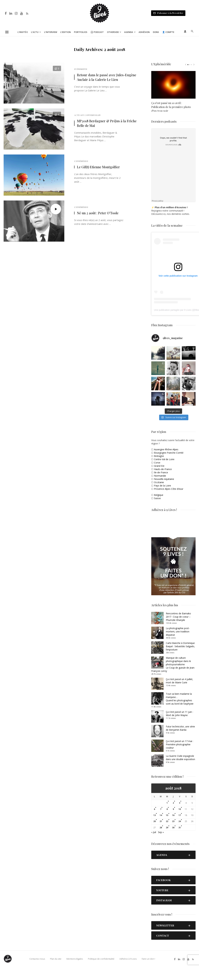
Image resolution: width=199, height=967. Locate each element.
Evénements (80, 69)
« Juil (153, 832)
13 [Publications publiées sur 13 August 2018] (154, 815)
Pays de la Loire (162, 485)
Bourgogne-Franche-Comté (168, 452)
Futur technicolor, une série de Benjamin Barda (180, 728)
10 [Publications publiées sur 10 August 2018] (179, 809)
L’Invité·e (23, 32)
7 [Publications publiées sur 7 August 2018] (160, 809)
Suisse (157, 498)
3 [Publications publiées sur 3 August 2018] (179, 803)
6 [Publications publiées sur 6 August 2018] (154, 809)
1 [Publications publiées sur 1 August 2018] (167, 803)
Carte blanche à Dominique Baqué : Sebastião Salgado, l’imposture (180, 646)
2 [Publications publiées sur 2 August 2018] (173, 803)
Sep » (161, 832)
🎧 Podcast (97, 32)
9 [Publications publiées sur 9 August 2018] (173, 809)
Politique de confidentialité (101, 958)
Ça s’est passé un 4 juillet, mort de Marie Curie (179, 681)
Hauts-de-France (163, 469)
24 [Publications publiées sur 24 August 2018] (179, 821)
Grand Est (159, 465)
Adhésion (144, 32)
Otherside (113, 32)
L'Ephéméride (81, 161)
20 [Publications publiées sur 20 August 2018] (154, 821)
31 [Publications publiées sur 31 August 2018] (179, 827)
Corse (157, 462)
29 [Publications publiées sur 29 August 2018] (167, 827)
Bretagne (159, 456)
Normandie (160, 475)
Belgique (158, 494)
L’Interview (50, 32)
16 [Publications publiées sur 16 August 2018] (173, 815)
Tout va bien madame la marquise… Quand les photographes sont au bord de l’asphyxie (179, 698)
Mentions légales (74, 958)
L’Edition (65, 32)
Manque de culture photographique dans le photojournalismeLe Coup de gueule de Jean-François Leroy (173, 664)
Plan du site (55, 958)
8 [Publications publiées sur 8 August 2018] (167, 809)
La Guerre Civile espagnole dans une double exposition (180, 757)
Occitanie (159, 482)
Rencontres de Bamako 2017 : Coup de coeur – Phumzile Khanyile (178, 617)
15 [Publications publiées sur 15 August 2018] (167, 815)
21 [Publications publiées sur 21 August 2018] (161, 821)
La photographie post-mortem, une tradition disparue (178, 631)
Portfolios (80, 32)
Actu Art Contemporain (87, 115)
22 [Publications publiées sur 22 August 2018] (167, 821)
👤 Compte (168, 32)
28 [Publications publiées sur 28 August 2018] (161, 827)
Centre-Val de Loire (164, 459)
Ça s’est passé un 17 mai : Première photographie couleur (179, 744)
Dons (156, 32)
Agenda (128, 32)
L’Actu (35, 32)
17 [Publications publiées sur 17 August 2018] (179, 815)
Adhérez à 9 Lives (127, 958)
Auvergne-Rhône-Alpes (166, 449)
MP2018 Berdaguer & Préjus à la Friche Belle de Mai (106, 123)
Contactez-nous (37, 958)
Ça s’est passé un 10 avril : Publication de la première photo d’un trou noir (171, 105)
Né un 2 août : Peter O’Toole (97, 213)
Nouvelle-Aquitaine (164, 479)
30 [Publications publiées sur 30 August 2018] (173, 827)
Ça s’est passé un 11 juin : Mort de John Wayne (179, 713)
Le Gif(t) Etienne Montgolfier (98, 167)
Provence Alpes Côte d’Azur (168, 488)
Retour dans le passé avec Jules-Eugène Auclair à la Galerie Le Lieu (106, 77)
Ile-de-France (161, 472)
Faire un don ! (148, 958)
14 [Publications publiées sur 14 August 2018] (161, 815)
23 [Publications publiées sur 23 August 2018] (173, 821)
